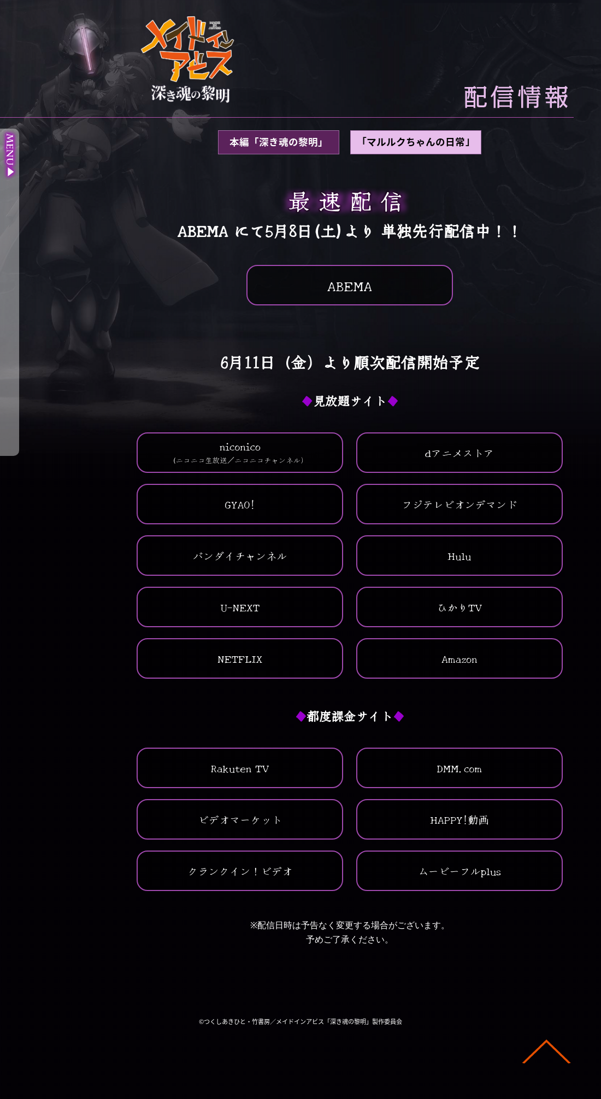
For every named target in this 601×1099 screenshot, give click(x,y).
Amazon (459, 658)
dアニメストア (459, 452)
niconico (240, 451)
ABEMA (350, 285)
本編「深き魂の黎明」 (278, 142)
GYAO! (240, 504)
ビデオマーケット (240, 819)
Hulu (459, 555)
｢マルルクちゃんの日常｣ (416, 142)
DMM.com (459, 768)
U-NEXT (240, 607)
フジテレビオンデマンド (459, 504)
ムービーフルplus (459, 870)
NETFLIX (239, 658)
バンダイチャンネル (240, 555)
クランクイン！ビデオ (239, 870)
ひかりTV (459, 607)
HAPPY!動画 (459, 819)
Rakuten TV (240, 768)
